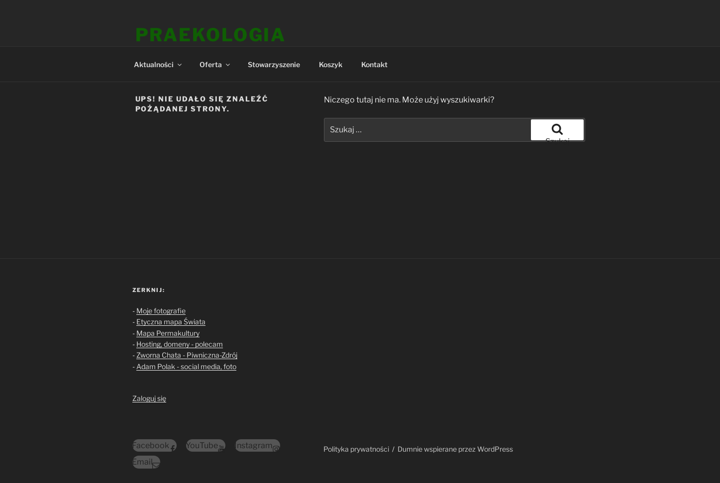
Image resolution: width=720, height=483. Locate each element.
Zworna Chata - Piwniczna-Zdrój (186, 355)
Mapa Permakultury (168, 333)
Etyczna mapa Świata (171, 321)
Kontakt (374, 64)
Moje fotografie (161, 310)
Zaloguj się (149, 398)
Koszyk (330, 64)
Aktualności (158, 64)
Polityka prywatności (356, 449)
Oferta (215, 64)
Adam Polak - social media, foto (186, 366)
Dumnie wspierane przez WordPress (455, 449)
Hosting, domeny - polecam (179, 344)
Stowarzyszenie (274, 64)
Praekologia (211, 35)
